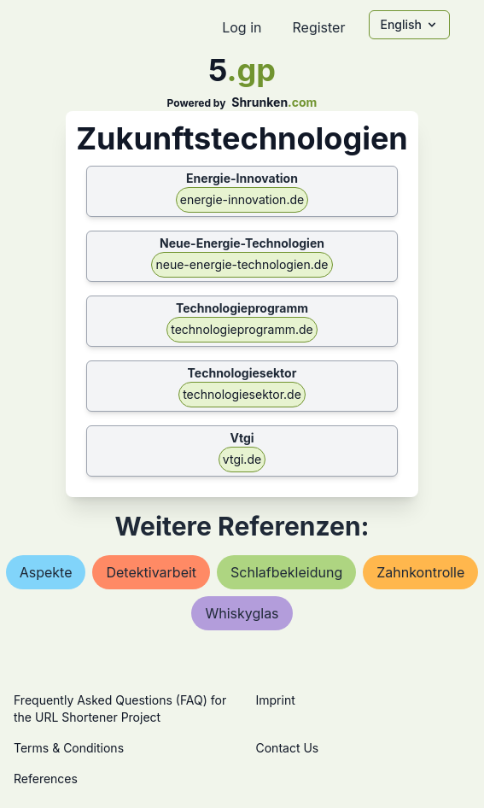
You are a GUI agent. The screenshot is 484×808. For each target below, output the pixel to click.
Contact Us (287, 748)
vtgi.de (242, 459)
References (46, 778)
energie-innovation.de (242, 199)
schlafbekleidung (286, 572)
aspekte (46, 572)
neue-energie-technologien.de (241, 264)
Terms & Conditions (69, 748)
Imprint (275, 700)
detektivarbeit (151, 572)
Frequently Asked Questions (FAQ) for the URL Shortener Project (120, 708)
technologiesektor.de (242, 394)
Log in (241, 27)
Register (318, 27)
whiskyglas (241, 613)
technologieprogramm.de (242, 329)
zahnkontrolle (420, 572)
